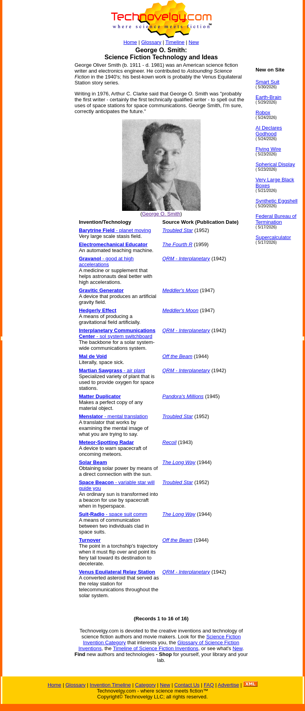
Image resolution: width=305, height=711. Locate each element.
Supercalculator (273, 237)
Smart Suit (267, 82)
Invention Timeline (110, 685)
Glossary (151, 42)
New (194, 42)
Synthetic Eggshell (277, 201)
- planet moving (115, 230)
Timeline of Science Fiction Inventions (156, 648)
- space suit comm (113, 514)
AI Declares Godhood (269, 131)
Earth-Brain (268, 97)
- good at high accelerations (106, 261)
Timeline (174, 42)
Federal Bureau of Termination (276, 219)
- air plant (112, 370)
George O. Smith (161, 214)
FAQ (209, 685)
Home (130, 42)
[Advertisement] (33, 184)
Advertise (228, 685)
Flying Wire (268, 149)
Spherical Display (275, 164)
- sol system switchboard (117, 333)
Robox (263, 112)
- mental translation (113, 416)
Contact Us (186, 685)
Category (145, 685)
